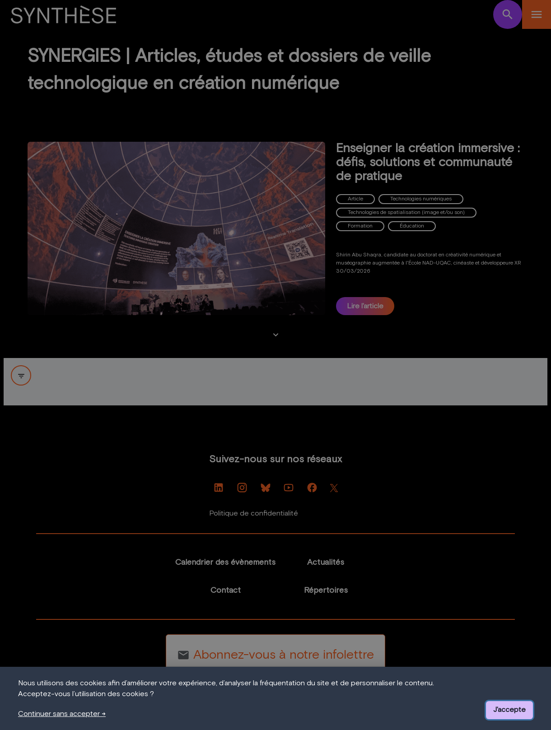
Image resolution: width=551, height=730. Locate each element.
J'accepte (509, 709)
